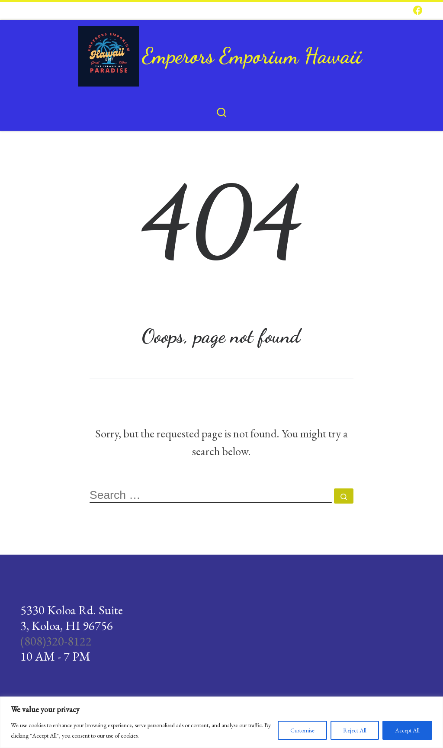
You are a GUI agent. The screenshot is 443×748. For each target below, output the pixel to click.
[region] (221, 722)
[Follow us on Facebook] (418, 10)
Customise (302, 730)
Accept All (407, 730)
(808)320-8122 (56, 641)
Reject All (354, 730)
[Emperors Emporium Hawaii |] (108, 53)
